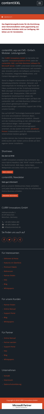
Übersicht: (7, 17)
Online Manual (10, 309)
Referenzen (8, 271)
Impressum (8, 380)
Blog (5, 284)
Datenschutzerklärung (12, 384)
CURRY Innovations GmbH (15, 58)
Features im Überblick (12, 263)
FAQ (5, 280)
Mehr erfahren (7, 172)
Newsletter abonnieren (10, 195)
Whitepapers (9, 288)
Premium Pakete (10, 267)
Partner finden (9, 275)
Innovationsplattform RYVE (19, 61)
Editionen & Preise (11, 258)
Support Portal (9, 313)
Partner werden (10, 342)
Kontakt (7, 376)
